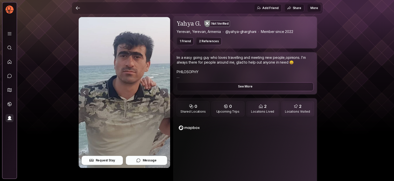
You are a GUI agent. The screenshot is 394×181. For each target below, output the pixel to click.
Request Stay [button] (102, 160)
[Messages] (10, 76)
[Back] (78, 8)
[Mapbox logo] (189, 128)
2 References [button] (209, 41)
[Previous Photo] (85, 92)
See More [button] (245, 86)
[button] (10, 90)
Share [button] (294, 8)
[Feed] (10, 62)
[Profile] (10, 118)
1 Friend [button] (185, 41)
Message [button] (146, 160)
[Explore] (10, 48)
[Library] (10, 34)
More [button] (314, 8)
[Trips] (10, 104)
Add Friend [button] (267, 8)
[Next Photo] (164, 92)
